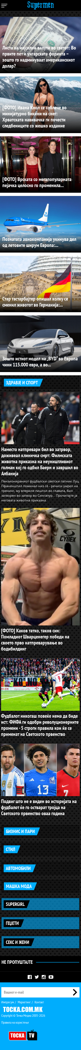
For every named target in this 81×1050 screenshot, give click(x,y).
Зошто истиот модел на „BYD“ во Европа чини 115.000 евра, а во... (40, 361)
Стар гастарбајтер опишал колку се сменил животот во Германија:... (35, 301)
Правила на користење (15, 1022)
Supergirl (15, 904)
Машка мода (19, 886)
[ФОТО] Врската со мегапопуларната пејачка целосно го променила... (36, 182)
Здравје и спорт (22, 383)
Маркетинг (24, 1002)
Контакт (39, 1002)
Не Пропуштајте (17, 962)
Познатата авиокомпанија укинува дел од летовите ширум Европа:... (39, 242)
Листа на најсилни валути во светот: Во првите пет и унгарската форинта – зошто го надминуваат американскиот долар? (39, 56)
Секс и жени (17, 942)
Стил (10, 849)
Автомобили (18, 868)
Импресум (7, 1002)
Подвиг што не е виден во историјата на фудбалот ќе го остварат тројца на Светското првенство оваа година (39, 807)
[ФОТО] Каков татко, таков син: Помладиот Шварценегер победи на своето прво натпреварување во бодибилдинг (35, 639)
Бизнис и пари (20, 831)
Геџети (12, 923)
